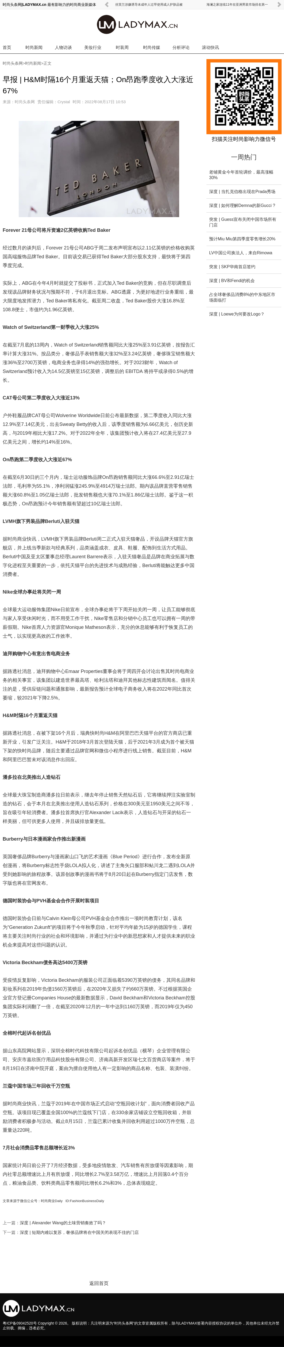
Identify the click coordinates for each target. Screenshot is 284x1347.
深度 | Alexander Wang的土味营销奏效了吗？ (63, 1223)
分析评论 (181, 47)
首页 (7, 47)
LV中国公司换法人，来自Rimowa (240, 253)
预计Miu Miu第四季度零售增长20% (242, 239)
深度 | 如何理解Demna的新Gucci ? (242, 205)
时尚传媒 (151, 47)
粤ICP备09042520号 (20, 1323)
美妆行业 (92, 47)
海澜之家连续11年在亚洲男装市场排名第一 (237, 4)
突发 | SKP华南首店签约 (232, 266)
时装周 (122, 47)
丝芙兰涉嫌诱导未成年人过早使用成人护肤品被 (149, 4)
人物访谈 (63, 47)
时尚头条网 (13, 63)
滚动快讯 (210, 47)
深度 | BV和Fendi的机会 (232, 280)
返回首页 (99, 1283)
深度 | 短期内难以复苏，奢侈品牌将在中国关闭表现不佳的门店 (79, 1232)
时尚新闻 (34, 47)
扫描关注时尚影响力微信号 (244, 139)
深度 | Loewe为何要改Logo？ (237, 314)
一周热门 (244, 157)
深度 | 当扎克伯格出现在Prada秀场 (242, 191)
